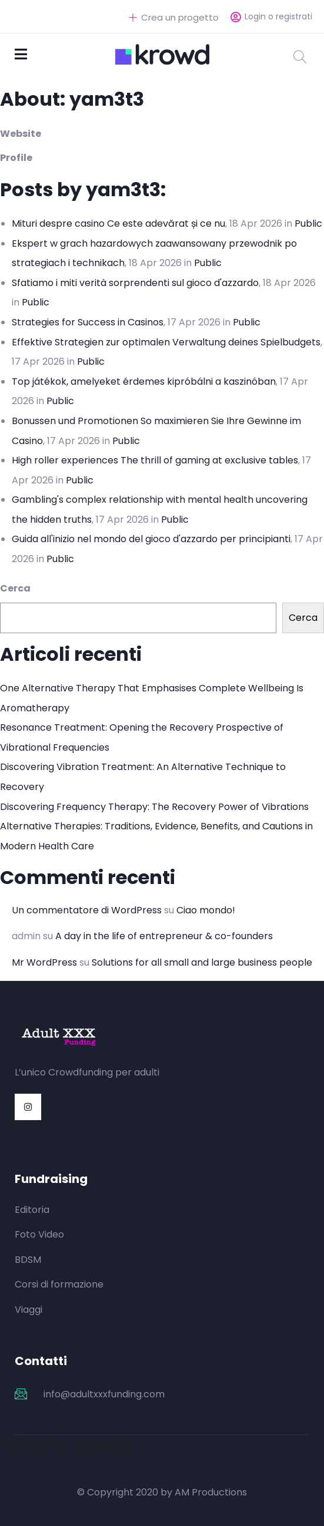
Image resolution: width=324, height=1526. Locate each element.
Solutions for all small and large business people (202, 962)
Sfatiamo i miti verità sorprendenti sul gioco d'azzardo (135, 283)
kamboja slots (38, 1446)
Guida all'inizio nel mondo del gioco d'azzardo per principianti (151, 539)
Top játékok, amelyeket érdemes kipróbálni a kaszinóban (144, 381)
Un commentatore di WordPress (87, 910)
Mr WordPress (44, 962)
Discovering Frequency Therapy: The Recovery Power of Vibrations (154, 807)
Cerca (15, 588)
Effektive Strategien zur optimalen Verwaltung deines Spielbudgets (166, 342)
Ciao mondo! (205, 910)
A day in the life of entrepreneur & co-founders (164, 936)
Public (308, 223)
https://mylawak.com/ (215, 1072)
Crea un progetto (174, 17)
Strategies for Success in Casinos (87, 322)
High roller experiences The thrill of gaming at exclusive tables (155, 460)
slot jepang (103, 1446)
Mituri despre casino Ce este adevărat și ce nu (118, 223)
